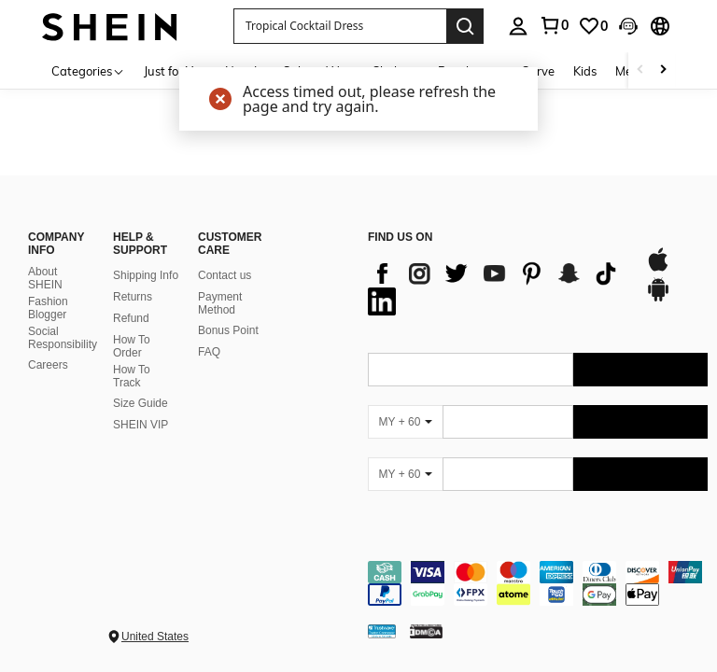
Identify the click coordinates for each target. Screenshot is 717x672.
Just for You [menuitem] (175, 70)
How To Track (131, 376)
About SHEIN (45, 278)
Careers (48, 364)
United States (155, 636)
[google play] (658, 298)
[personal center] (518, 26)
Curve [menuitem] (538, 70)
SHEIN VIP (140, 424)
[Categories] (88, 70)
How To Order (131, 346)
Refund (131, 318)
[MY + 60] (405, 422)
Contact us (224, 275)
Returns (132, 296)
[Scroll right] (662, 70)
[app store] (658, 268)
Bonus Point (228, 330)
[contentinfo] (538, 583)
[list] (497, 287)
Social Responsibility (62, 338)
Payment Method (220, 303)
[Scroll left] (640, 70)
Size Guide (140, 403)
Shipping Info (145, 275)
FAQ (209, 351)
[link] (554, 25)
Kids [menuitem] (585, 70)
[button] (339, 26)
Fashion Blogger (48, 308)
